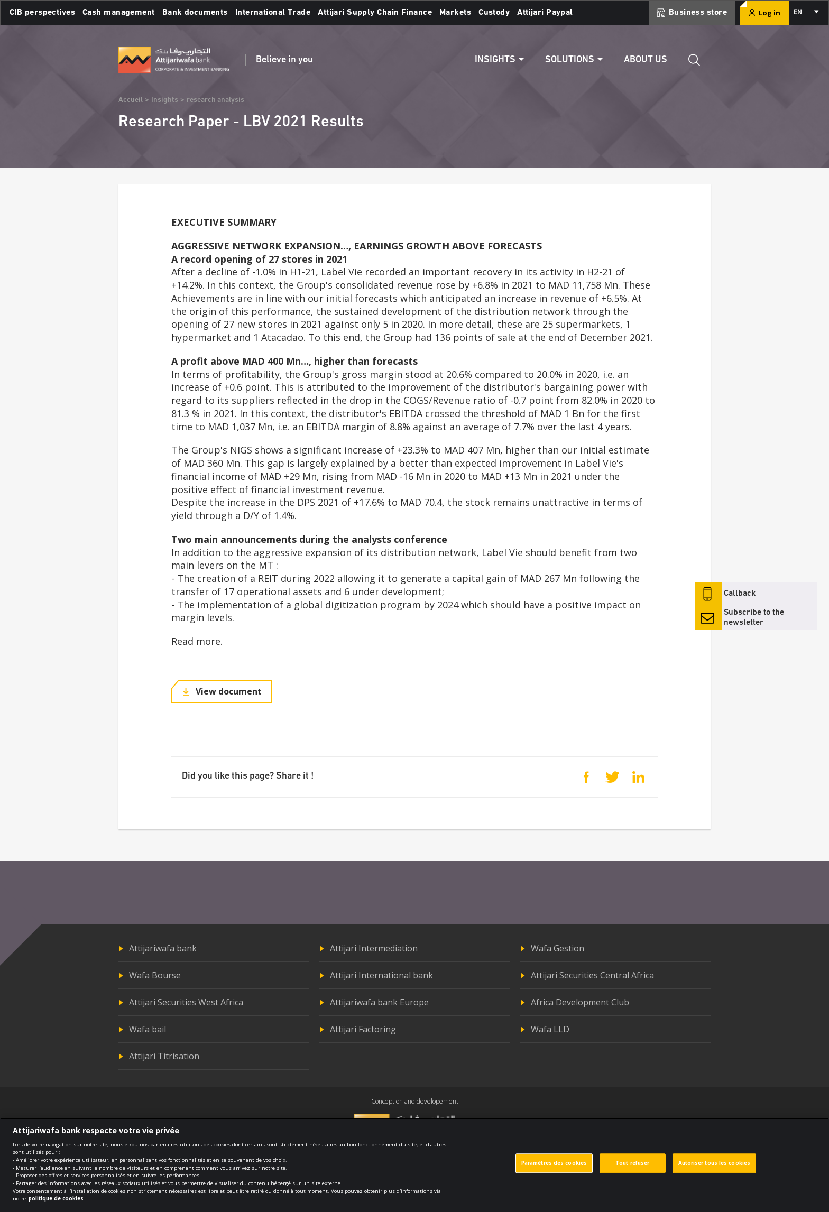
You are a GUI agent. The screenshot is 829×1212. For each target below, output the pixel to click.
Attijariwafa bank (163, 948)
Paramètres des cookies (554, 1170)
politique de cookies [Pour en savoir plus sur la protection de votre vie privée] (56, 1205)
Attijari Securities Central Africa (592, 975)
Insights (164, 100)
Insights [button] (495, 60)
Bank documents (195, 12)
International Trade (272, 12)
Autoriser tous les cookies (714, 1170)
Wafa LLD (550, 1029)
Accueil (130, 100)
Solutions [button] (569, 60)
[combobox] (805, 13)
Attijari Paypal (545, 12)
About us (645, 60)
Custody (494, 12)
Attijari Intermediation (374, 948)
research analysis (215, 100)
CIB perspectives (42, 12)
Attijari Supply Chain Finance (375, 12)
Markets (455, 12)
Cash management (118, 12)
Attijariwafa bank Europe (379, 1002)
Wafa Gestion (557, 948)
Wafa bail (147, 1029)
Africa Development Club (580, 1002)
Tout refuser (632, 1170)
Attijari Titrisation (164, 1056)
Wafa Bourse (155, 975)
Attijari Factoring (363, 1029)
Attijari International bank (381, 975)
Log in (764, 12)
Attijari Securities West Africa (186, 1002)
